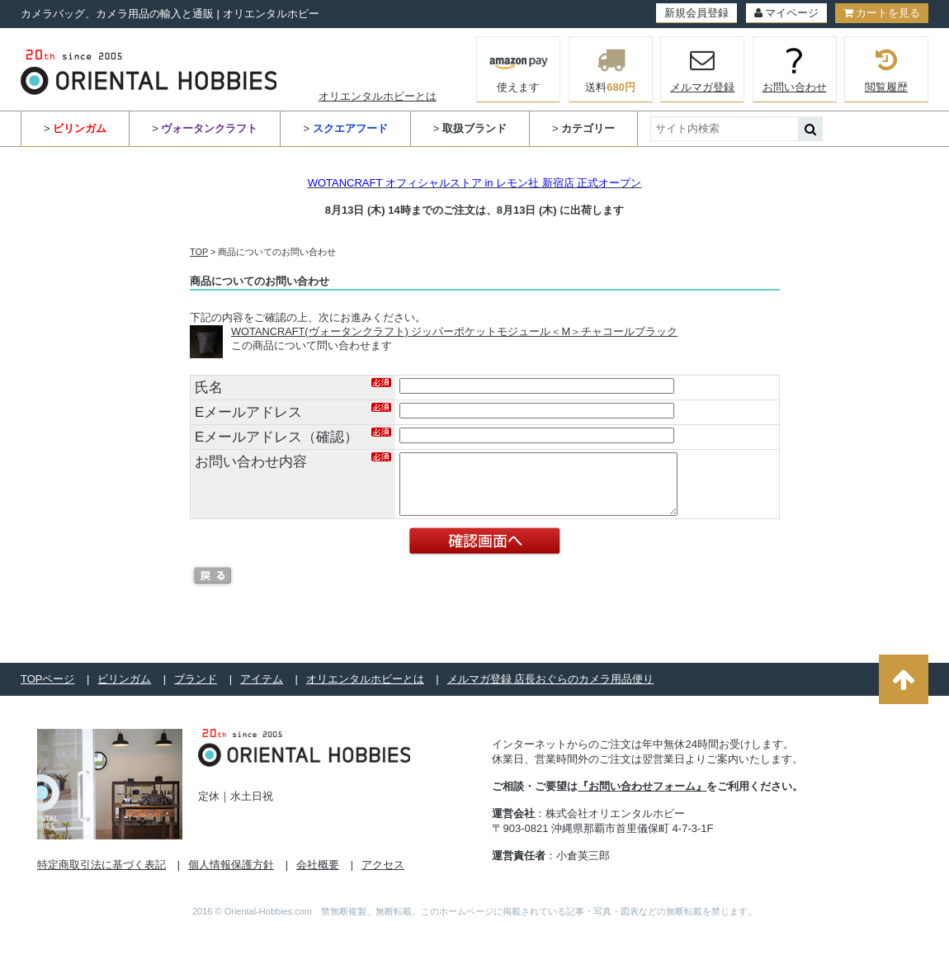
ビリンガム (124, 691)
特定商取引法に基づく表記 (101, 877)
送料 (610, 69)
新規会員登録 (696, 13)
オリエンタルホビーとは (378, 96)
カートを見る (881, 13)
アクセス (382, 877)
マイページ (786, 13)
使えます (519, 67)
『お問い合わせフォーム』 (642, 798)
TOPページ (48, 691)
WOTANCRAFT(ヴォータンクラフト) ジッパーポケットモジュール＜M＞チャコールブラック (454, 331)
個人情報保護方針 (231, 877)
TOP (199, 252)
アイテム (261, 691)
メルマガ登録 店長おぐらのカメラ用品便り (550, 691)
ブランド (195, 691)
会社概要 (317, 877)
